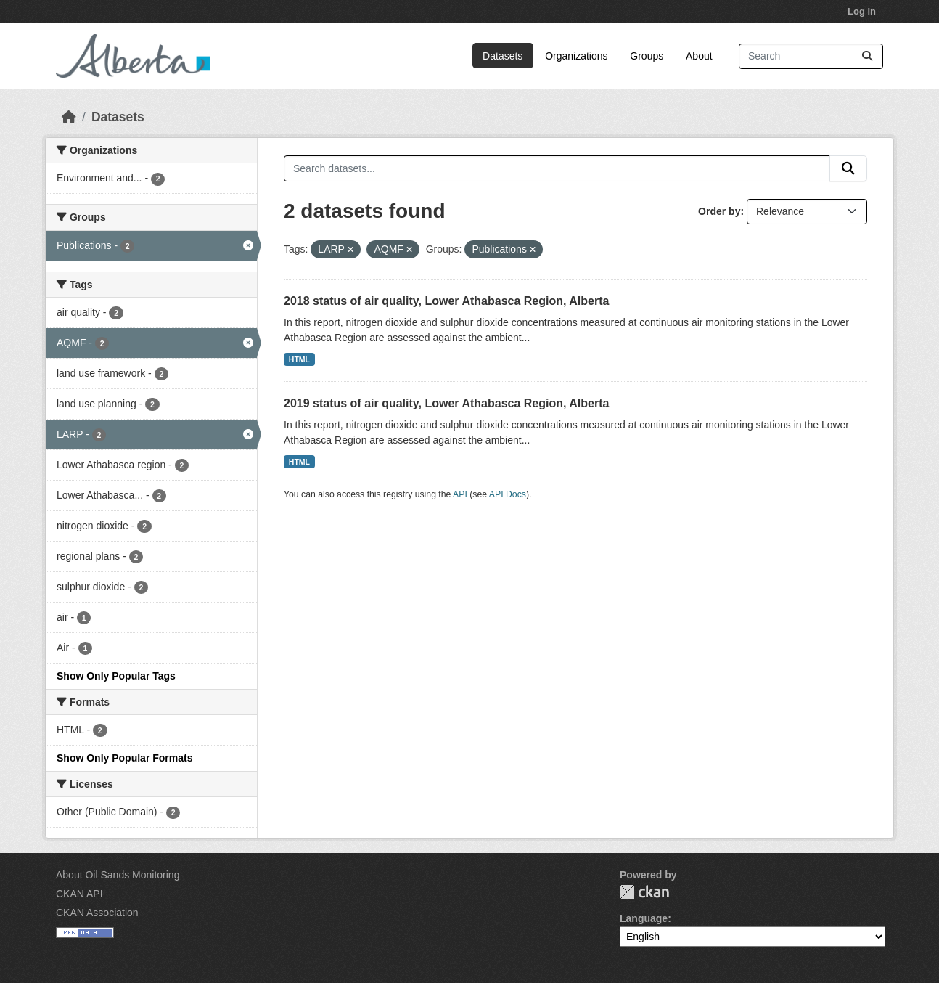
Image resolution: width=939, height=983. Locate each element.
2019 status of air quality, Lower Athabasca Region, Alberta (446, 403)
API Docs (507, 494)
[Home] (69, 117)
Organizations (576, 56)
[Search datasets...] (811, 56)
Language (644, 918)
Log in (862, 11)
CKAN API (79, 894)
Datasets (502, 56)
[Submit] (867, 56)
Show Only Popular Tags (116, 676)
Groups (646, 56)
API (460, 494)
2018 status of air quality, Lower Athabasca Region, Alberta (446, 301)
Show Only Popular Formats (124, 758)
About (699, 56)
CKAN (644, 892)
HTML (299, 359)
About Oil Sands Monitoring (117, 875)
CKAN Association (97, 912)
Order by (719, 211)
